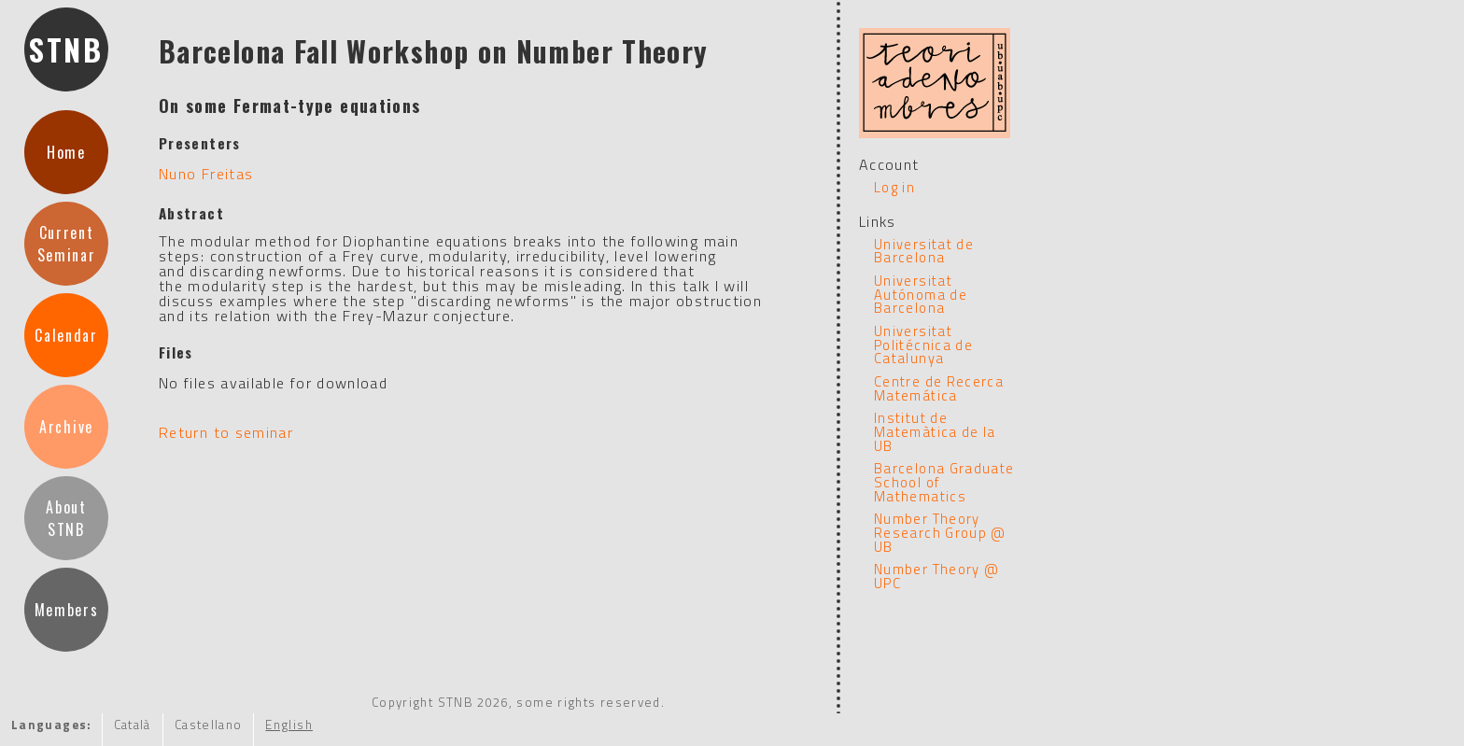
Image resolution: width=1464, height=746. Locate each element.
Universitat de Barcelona (924, 251)
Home (66, 152)
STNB (66, 49)
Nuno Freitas (206, 173)
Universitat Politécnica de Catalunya (923, 344)
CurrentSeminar (66, 243)
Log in (894, 187)
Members (67, 609)
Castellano (209, 724)
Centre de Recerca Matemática (939, 388)
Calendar (66, 335)
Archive (66, 426)
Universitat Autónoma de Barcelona (920, 294)
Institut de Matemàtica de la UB (935, 431)
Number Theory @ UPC (936, 576)
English (289, 724)
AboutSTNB (66, 518)
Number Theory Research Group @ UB (940, 532)
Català (132, 724)
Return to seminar (226, 432)
